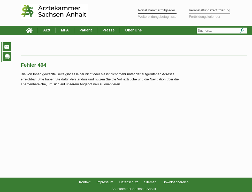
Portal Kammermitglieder (156, 10)
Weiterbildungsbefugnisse (157, 17)
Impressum (105, 182)
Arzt (46, 30)
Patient (85, 30)
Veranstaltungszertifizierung (209, 10)
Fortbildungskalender (204, 17)
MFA (65, 30)
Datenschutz (128, 182)
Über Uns (133, 30)
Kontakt (84, 182)
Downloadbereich (175, 182)
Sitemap (150, 182)
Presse (108, 30)
